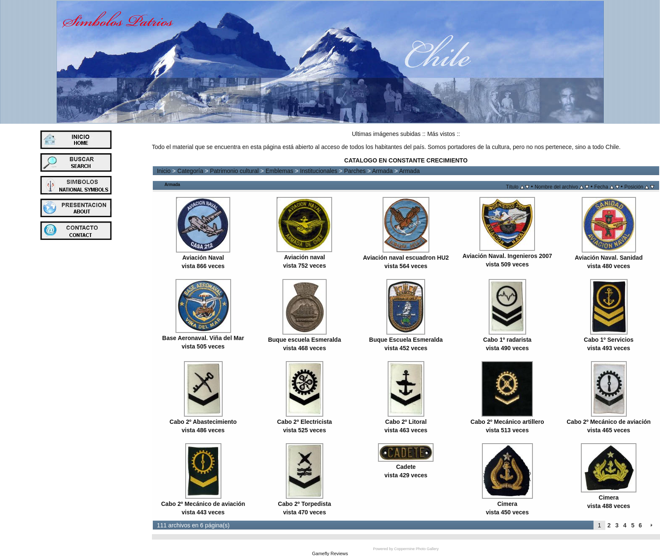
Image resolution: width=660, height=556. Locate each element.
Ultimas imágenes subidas (386, 133)
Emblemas (279, 171)
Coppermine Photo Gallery (416, 549)
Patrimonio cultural (234, 171)
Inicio (164, 171)
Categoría (190, 171)
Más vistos (441, 133)
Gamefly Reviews (330, 553)
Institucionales (319, 171)
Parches (354, 171)
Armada (382, 171)
